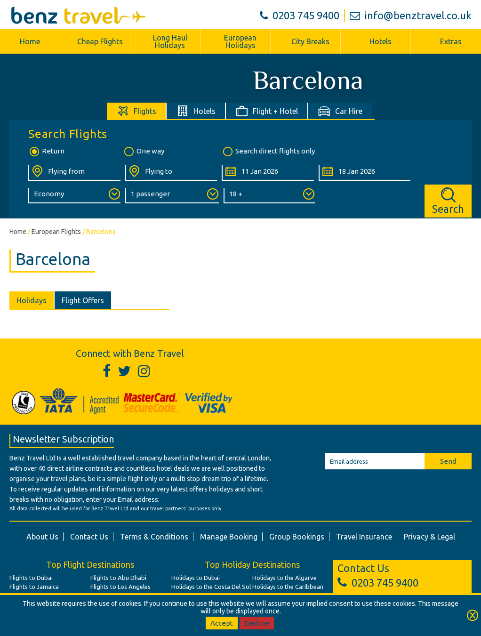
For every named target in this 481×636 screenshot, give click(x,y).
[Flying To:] (171, 173)
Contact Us (89, 536)
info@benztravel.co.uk (411, 15)
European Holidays (240, 41)
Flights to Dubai (31, 577)
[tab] (137, 111)
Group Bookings (296, 536)
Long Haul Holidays (170, 41)
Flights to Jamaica (34, 586)
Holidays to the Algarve (284, 577)
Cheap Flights (100, 41)
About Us (42, 536)
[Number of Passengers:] (172, 195)
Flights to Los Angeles (120, 586)
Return (46, 151)
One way (143, 151)
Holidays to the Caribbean (287, 586)
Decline (256, 623)
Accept (221, 623)
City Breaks (310, 41)
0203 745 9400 (299, 15)
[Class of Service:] (74, 195)
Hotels (380, 41)
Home (30, 41)
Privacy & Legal (429, 536)
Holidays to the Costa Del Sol (211, 586)
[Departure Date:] (268, 173)
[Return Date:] (365, 173)
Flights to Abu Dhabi (118, 577)
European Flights (56, 231)
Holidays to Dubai (195, 577)
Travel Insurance (364, 536)
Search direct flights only (268, 151)
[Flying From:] (74, 173)
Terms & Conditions (154, 536)
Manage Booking (228, 536)
